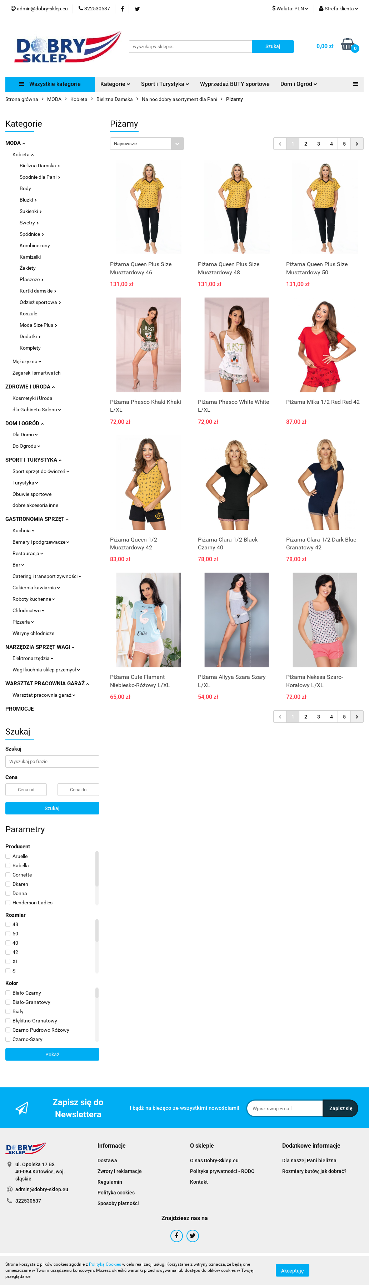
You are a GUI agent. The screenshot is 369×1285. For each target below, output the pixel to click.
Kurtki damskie (38, 291)
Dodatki (30, 336)
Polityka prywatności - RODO (222, 1171)
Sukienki (31, 211)
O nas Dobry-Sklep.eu (214, 1160)
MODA (15, 143)
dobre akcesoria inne (35, 505)
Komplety (30, 348)
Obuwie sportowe (32, 494)
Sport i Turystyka (165, 84)
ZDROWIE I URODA (30, 387)
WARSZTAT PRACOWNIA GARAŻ (47, 683)
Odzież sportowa (40, 302)
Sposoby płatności (118, 1203)
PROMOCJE (19, 709)
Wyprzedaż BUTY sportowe (235, 84)
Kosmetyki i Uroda (33, 398)
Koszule (28, 313)
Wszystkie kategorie (50, 84)
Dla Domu (25, 434)
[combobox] (147, 143)
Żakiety (28, 268)
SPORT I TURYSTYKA (33, 460)
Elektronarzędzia (33, 658)
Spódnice (32, 234)
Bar (18, 565)
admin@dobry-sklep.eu (41, 1189)
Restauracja (28, 553)
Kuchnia (24, 530)
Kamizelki (30, 257)
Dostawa (107, 1160)
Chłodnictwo (29, 610)
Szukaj (52, 808)
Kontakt (199, 1182)
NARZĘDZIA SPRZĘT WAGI (39, 647)
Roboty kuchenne (34, 599)
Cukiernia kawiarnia (36, 587)
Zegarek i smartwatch (37, 373)
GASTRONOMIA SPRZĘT (37, 519)
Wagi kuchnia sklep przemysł (46, 669)
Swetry (29, 222)
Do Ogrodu (26, 446)
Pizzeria (23, 622)
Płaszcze (32, 279)
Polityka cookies (116, 1192)
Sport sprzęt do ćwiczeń (41, 471)
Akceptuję (292, 1271)
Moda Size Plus (38, 325)
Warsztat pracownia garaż (44, 695)
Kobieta (23, 154)
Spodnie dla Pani (40, 177)
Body (25, 188)
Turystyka (25, 483)
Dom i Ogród (298, 84)
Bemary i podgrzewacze (41, 542)
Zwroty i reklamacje (120, 1171)
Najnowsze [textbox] (125, 143)
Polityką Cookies (105, 1264)
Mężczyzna (27, 361)
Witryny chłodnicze (33, 633)
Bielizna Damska (40, 165)
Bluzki (28, 200)
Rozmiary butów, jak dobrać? (314, 1171)
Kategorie (115, 84)
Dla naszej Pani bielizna (309, 1160)
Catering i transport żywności (47, 576)
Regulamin (110, 1182)
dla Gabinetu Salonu (37, 409)
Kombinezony (35, 245)
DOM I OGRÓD (24, 423)
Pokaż (52, 1054)
